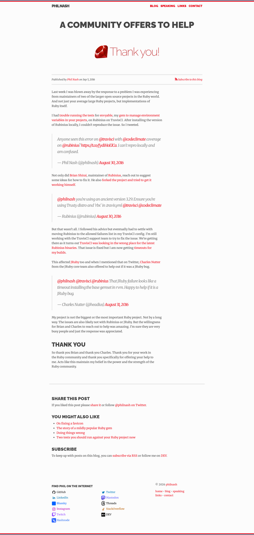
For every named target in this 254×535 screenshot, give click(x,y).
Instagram (61, 509)
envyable (106, 115)
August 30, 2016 (111, 162)
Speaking (168, 6)
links (158, 495)
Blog (154, 6)
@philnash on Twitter (130, 405)
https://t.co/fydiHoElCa (99, 145)
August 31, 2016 (116, 304)
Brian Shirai (78, 175)
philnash (171, 484)
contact (168, 495)
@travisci (106, 139)
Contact (195, 6)
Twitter (108, 492)
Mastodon (110, 497)
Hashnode (60, 520)
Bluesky (59, 503)
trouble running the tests (76, 115)
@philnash (66, 199)
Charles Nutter (150, 262)
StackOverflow (113, 509)
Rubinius (114, 175)
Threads (108, 503)
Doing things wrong (71, 433)
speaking (178, 491)
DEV (164, 456)
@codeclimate (134, 139)
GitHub (59, 492)
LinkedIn (60, 497)
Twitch (59, 514)
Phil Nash (60, 6)
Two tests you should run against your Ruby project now (96, 437)
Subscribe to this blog (188, 79)
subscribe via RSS (125, 456)
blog (167, 491)
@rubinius (70, 145)
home (158, 491)
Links (182, 6)
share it (95, 405)
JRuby (75, 262)
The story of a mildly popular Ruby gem (84, 428)
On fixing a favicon (70, 423)
